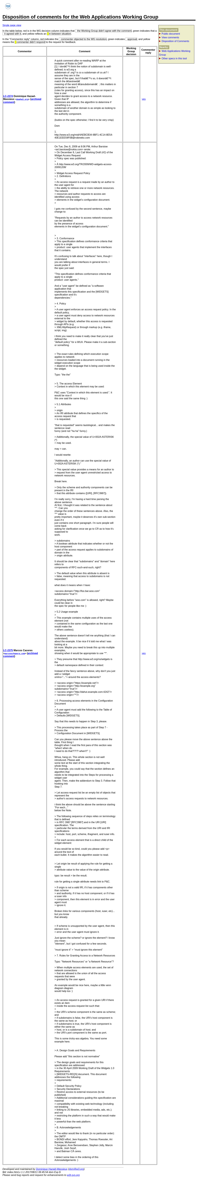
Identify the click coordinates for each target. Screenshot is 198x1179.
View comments (170, 37)
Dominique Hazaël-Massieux (51, 1169)
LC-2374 (8, 96)
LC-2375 (8, 650)
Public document (171, 33)
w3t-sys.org (73, 1175)
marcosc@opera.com (14, 653)
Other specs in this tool (174, 58)
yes (144, 99)
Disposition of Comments (175, 41)
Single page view (11, 25)
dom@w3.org (22, 99)
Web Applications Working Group (174, 53)
